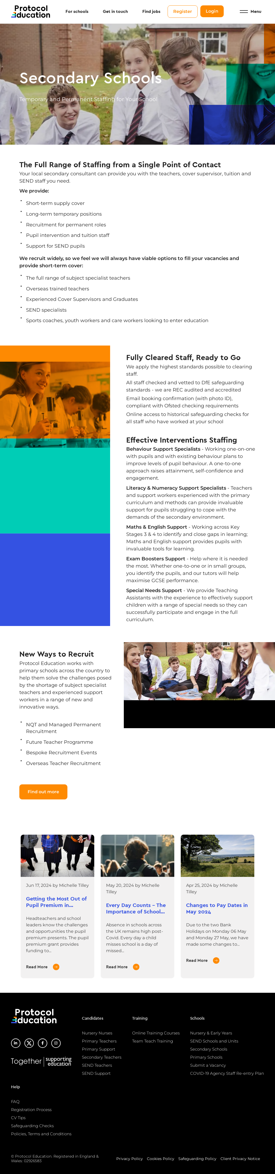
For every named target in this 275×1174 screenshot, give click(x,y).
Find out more (43, 791)
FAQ (15, 1101)
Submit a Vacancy (208, 1065)
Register (182, 11)
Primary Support (98, 1049)
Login (212, 11)
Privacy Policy (129, 1158)
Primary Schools (206, 1057)
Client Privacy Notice (240, 1158)
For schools (77, 11)
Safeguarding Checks (32, 1125)
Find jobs (151, 11)
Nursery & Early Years (211, 1033)
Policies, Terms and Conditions (41, 1133)
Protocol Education (31, 11)
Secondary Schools (208, 1049)
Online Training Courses (156, 1033)
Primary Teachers (99, 1041)
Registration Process (31, 1109)
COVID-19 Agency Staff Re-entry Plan (227, 1073)
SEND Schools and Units (214, 1041)
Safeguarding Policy (197, 1158)
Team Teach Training (152, 1041)
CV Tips (18, 1117)
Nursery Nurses (97, 1033)
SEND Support (96, 1073)
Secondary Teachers (101, 1057)
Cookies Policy (160, 1158)
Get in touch (115, 11)
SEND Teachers (97, 1065)
